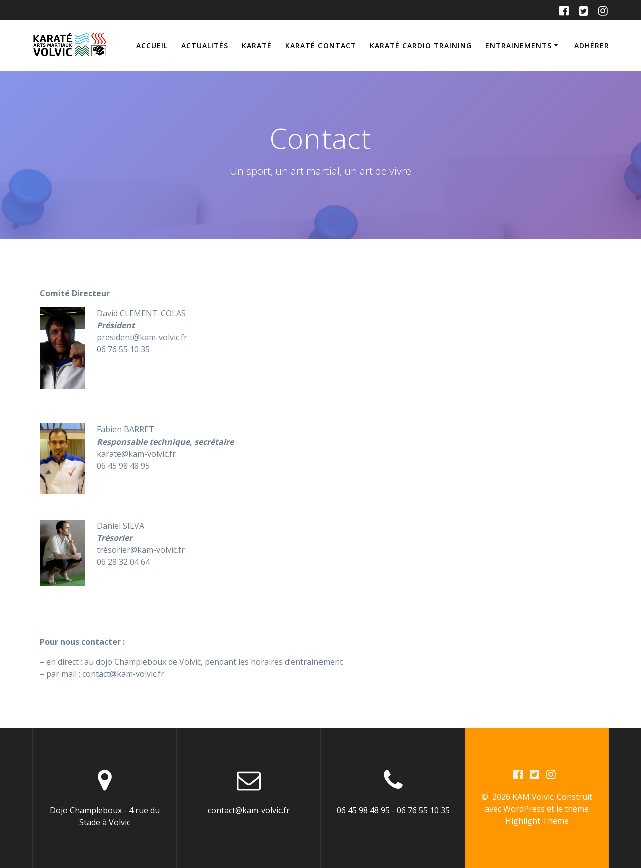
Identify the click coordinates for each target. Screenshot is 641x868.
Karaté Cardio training (421, 45)
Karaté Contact (320, 45)
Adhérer (591, 45)
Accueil (152, 45)
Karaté (257, 45)
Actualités (204, 45)
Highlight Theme (537, 820)
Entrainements (518, 45)
